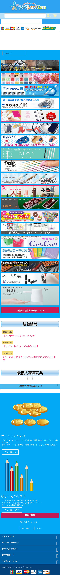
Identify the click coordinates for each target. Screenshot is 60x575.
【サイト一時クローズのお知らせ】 (21, 346)
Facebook (24, 528)
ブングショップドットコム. (22, 567)
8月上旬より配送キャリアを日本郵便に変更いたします (29, 358)
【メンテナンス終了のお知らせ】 (20, 335)
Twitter (37, 528)
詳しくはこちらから (12, 510)
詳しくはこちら (10, 452)
